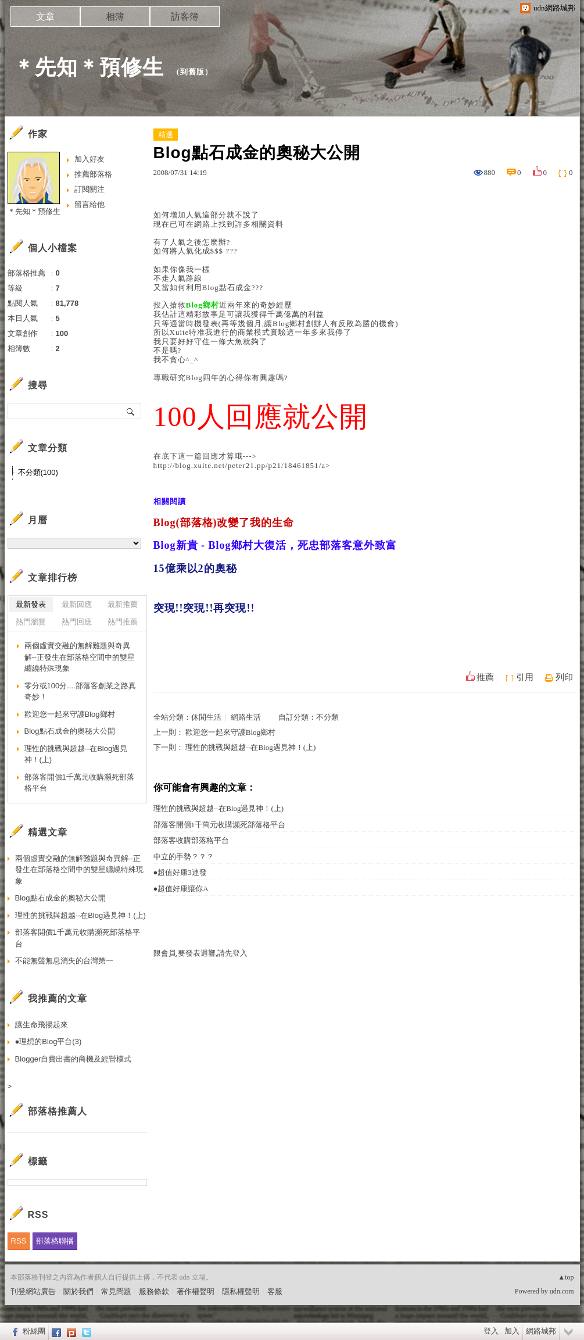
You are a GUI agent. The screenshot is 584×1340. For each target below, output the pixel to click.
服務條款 (154, 1291)
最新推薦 (123, 604)
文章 (45, 17)
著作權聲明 (195, 1291)
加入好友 (89, 159)
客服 (274, 1291)
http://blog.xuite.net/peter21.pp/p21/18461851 (236, 465)
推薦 (485, 677)
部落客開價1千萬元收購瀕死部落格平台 (219, 824)
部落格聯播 (55, 1241)
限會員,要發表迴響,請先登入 (200, 953)
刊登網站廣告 (33, 1291)
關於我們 (78, 1291)
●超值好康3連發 (180, 872)
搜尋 (131, 411)
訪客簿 (185, 17)
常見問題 (116, 1291)
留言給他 (89, 204)
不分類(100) (38, 472)
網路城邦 (541, 1331)
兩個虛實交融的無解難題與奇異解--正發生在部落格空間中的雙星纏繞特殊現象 (79, 657)
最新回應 (77, 604)
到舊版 (192, 71)
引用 (524, 677)
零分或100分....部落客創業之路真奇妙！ (80, 691)
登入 (491, 1331)
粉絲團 (34, 1331)
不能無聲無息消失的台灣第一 (64, 960)
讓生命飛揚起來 (41, 1024)
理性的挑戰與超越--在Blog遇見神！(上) (250, 747)
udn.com (562, 1291)
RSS (19, 1241)
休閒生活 (206, 717)
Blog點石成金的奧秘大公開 (69, 731)
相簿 (115, 17)
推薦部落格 (93, 174)
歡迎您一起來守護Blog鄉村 (230, 732)
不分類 (327, 717)
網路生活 (246, 717)
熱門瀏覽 (31, 621)
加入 (511, 1331)
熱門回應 (77, 621)
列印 (564, 677)
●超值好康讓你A (181, 888)
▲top (566, 1277)
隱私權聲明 (241, 1291)
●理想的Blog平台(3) (48, 1041)
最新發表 (31, 604)
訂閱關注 (89, 189)
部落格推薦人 (57, 1111)
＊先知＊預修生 (88, 67)
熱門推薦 (123, 621)
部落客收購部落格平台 (191, 840)
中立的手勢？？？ (183, 856)
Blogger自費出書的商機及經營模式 (73, 1059)
